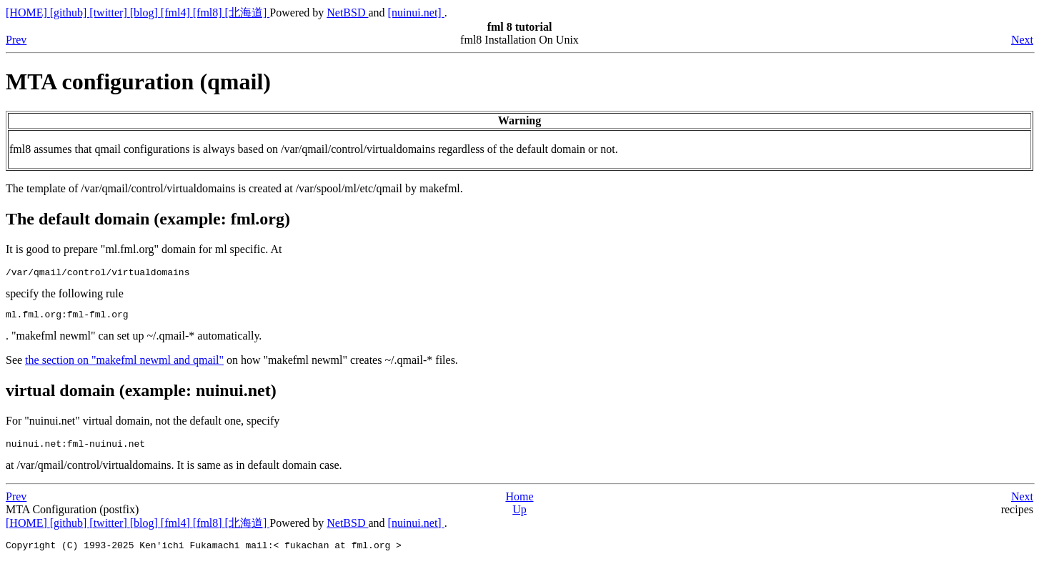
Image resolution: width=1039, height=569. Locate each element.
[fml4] (177, 12)
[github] (70, 12)
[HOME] (28, 12)
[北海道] (247, 12)
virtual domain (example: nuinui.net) (141, 394)
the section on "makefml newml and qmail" (124, 364)
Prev (16, 40)
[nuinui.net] (416, 12)
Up (519, 516)
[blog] (145, 12)
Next (1022, 40)
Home (519, 503)
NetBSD (347, 12)
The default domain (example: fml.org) (148, 218)
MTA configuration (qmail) (138, 81)
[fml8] (209, 12)
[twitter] (109, 12)
